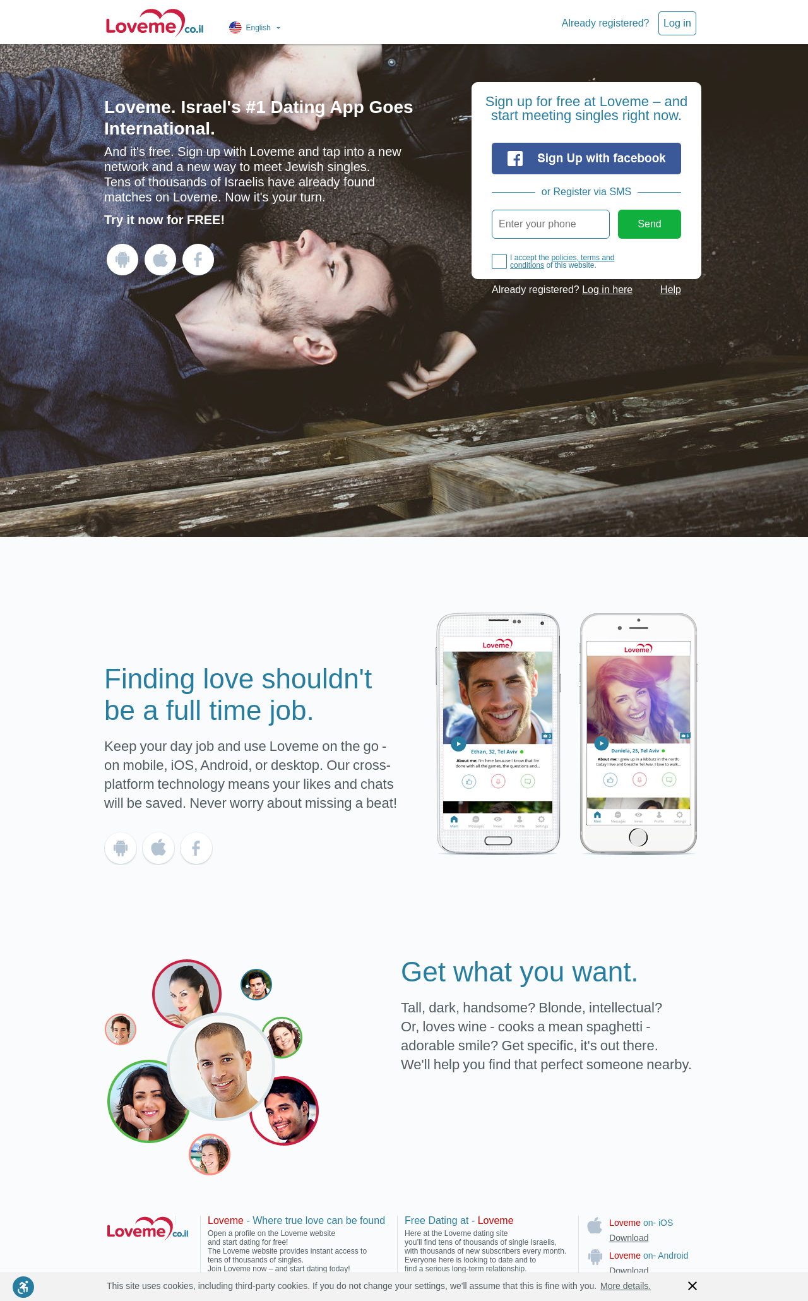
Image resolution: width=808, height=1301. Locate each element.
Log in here (607, 289)
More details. (625, 1286)
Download (628, 1237)
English (258, 27)
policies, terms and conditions (562, 261)
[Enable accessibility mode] (23, 1287)
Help (670, 290)
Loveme (227, 1220)
